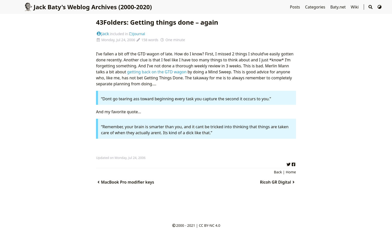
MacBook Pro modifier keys (125, 182)
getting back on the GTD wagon (157, 72)
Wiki (355, 7)
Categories (315, 7)
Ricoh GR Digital (278, 182)
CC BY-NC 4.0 (209, 225)
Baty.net (338, 7)
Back (278, 172)
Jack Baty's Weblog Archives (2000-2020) (88, 7)
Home (291, 172)
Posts (295, 7)
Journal (137, 33)
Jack (102, 33)
